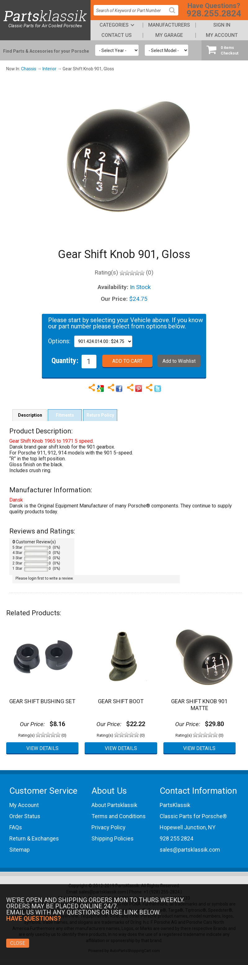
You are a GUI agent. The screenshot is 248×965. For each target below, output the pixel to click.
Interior (49, 69)
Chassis (28, 69)
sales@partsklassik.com (190, 849)
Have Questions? (33, 918)
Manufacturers (169, 25)
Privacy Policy (108, 827)
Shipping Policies (112, 838)
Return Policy (100, 415)
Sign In (221, 25)
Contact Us (116, 35)
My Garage (169, 35)
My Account (222, 35)
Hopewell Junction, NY (187, 827)
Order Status (24, 816)
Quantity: (64, 360)
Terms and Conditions (118, 816)
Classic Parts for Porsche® (193, 816)
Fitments (65, 415)
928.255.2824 (214, 13)
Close (17, 943)
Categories (114, 25)
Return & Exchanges (34, 838)
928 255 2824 (176, 838)
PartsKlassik (175, 805)
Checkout (224, 50)
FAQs (15, 827)
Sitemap (19, 849)
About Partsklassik (114, 805)
